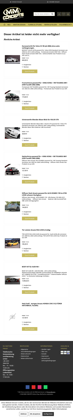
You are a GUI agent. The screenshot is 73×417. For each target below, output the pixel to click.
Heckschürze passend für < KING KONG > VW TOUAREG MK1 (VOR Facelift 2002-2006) (44, 157)
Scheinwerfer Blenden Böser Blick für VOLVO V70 (40, 120)
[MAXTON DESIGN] (19, 24)
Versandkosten (51, 392)
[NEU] (9, 24)
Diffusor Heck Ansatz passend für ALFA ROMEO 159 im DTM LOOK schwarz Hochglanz (44, 194)
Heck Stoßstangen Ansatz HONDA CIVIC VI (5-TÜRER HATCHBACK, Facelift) (42, 304)
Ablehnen (23, 414)
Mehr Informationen (59, 409)
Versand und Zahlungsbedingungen (48, 359)
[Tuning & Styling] (35, 24)
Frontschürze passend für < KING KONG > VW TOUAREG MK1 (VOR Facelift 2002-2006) (44, 84)
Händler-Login (45, 349)
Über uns (44, 351)
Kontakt (43, 354)
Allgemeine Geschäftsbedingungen (28, 350)
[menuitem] (68, 14)
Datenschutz (25, 356)
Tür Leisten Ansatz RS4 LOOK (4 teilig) (36, 230)
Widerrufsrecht (26, 354)
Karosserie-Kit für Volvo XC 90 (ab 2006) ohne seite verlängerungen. (41, 47)
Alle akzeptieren (35, 414)
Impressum (45, 356)
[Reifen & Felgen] (50, 24)
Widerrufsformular (27, 358)
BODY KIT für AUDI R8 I (30, 267)
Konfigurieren (48, 414)
